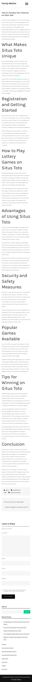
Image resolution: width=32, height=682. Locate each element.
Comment (5, 533)
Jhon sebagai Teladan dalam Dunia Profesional (16, 634)
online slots (5, 658)
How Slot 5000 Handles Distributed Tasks (14, 627)
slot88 (3, 665)
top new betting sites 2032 (9, 655)
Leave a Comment (15, 492)
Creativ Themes (17, 679)
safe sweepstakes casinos (9, 651)
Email (4, 568)
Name (4, 558)
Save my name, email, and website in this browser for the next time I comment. (15, 590)
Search (4, 607)
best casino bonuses (7, 648)
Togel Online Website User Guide (12, 630)
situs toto (19, 79)
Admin (7, 490)
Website (4, 578)
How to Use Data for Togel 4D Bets (14, 502)
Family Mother (9, 3)
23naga (4, 644)
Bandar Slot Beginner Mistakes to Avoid (16, 507)
